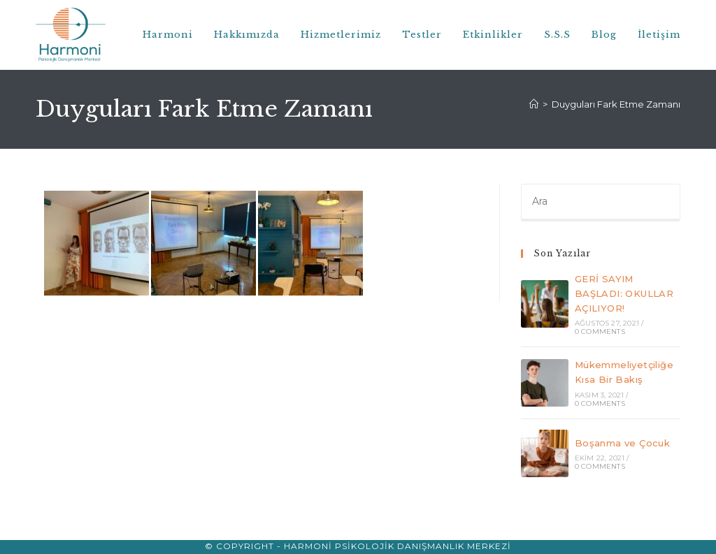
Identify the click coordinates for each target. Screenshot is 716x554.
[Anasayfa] (533, 104)
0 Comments (600, 331)
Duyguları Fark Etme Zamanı (616, 104)
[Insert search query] (600, 202)
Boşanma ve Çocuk (622, 443)
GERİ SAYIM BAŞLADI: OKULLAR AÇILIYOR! (624, 293)
